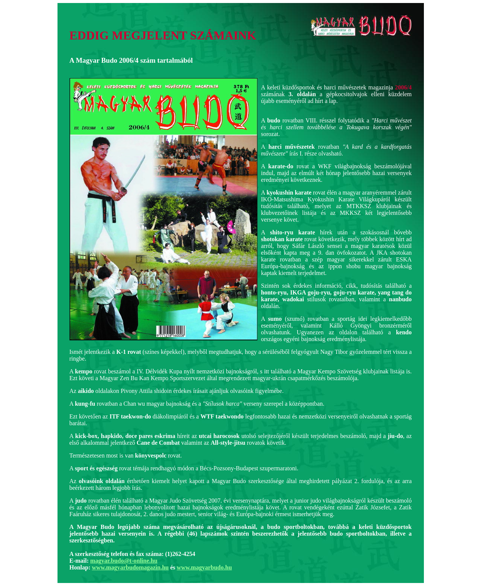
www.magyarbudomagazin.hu (130, 567)
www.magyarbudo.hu (204, 567)
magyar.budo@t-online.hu (123, 560)
